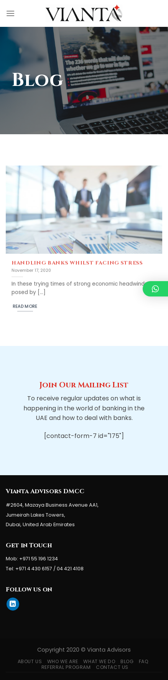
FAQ (144, 661)
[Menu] (10, 13)
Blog (126, 661)
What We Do (99, 661)
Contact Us (112, 667)
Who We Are (62, 661)
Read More (25, 309)
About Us (30, 661)
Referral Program (66, 667)
